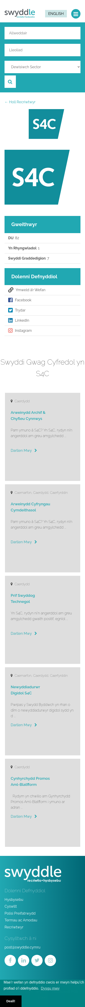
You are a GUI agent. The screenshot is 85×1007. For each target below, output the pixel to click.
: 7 (28, 258)
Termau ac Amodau (21, 920)
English (56, 14)
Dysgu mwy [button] (50, 988)
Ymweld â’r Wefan (26, 290)
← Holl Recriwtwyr (20, 102)
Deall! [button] (10, 1001)
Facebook (20, 300)
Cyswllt (11, 906)
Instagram (20, 330)
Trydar (17, 310)
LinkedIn (18, 320)
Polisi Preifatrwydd (20, 913)
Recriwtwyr (14, 927)
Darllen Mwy (24, 450)
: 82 (13, 238)
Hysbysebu (14, 899)
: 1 (23, 248)
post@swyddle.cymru (22, 947)
